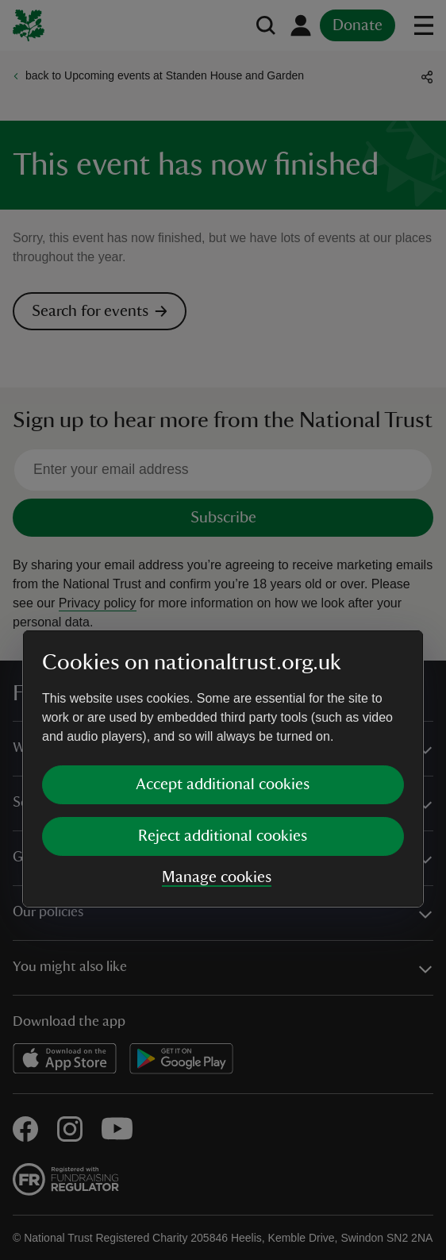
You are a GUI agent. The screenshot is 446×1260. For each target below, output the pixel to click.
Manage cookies (216, 738)
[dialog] (223, 629)
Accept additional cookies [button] (223, 645)
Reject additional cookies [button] (222, 697)
